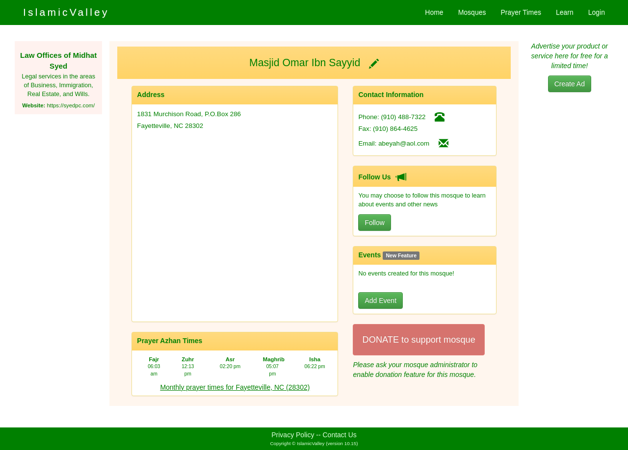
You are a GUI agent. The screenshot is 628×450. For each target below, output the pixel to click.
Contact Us (340, 435)
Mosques (472, 12)
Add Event (380, 300)
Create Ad (569, 84)
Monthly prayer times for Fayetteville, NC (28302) (235, 387)
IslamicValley (66, 12)
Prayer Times (520, 12)
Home (434, 12)
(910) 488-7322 (403, 117)
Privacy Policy (292, 435)
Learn (565, 12)
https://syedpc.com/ (71, 105)
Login (596, 12)
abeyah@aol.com (403, 143)
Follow (374, 222)
